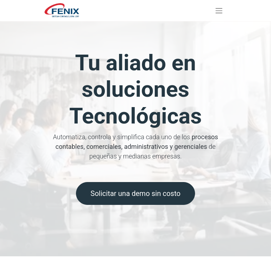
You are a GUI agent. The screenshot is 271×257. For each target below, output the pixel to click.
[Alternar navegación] (218, 10)
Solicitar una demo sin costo (135, 193)
